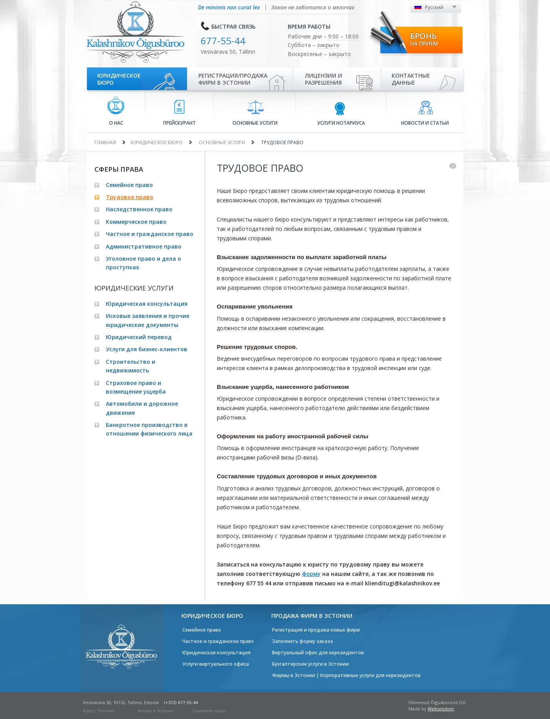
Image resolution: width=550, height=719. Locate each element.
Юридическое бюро (119, 79)
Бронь (424, 39)
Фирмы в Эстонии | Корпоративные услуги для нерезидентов (346, 675)
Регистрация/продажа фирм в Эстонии (232, 79)
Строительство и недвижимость (130, 366)
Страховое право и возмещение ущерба (136, 387)
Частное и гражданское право (149, 234)
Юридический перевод (139, 337)
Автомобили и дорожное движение (142, 408)
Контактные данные (411, 79)
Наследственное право (139, 209)
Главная (105, 142)
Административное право (144, 246)
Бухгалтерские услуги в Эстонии (310, 664)
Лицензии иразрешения (323, 79)
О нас (116, 111)
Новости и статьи (425, 113)
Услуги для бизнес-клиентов (146, 349)
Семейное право (129, 185)
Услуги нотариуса (341, 113)
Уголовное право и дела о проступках (143, 263)
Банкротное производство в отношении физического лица (149, 429)
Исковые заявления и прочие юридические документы (147, 320)
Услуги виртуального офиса (215, 664)
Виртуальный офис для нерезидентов (318, 652)
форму (311, 573)
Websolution (441, 709)
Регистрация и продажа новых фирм (316, 629)
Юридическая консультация (146, 303)
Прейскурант (179, 113)
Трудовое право (129, 197)
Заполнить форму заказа (302, 641)
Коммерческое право (136, 221)
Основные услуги (255, 113)
